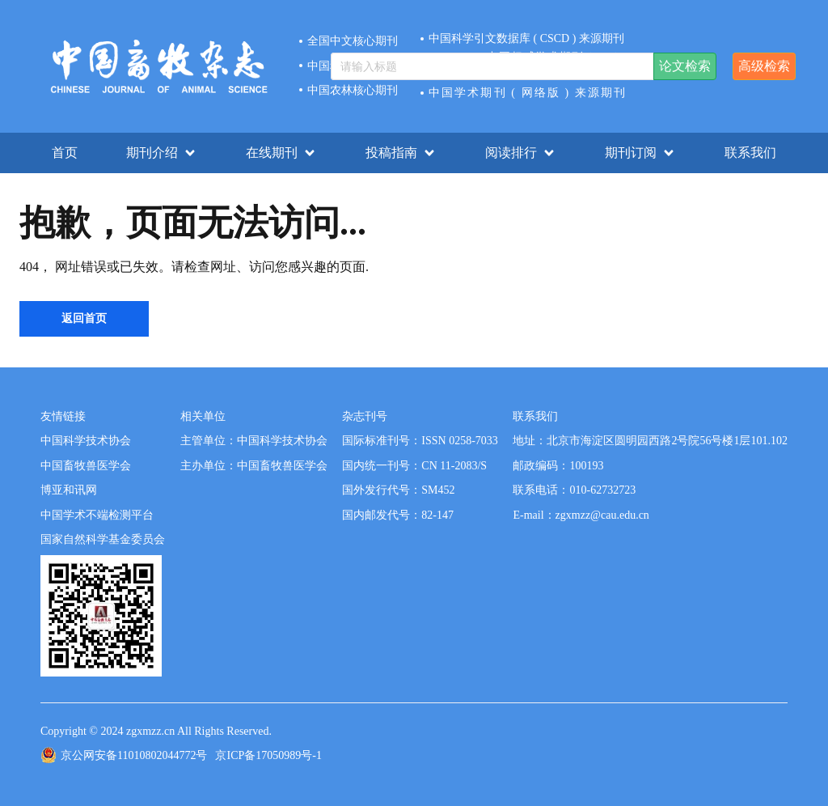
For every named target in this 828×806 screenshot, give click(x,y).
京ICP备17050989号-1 (268, 755)
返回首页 (84, 318)
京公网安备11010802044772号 (134, 755)
